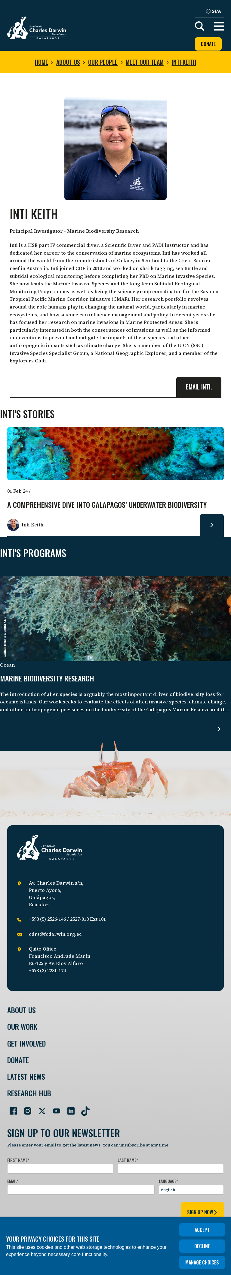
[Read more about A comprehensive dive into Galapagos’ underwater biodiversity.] (212, 525)
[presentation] (53, 1211)
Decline (202, 1246)
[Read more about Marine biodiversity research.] (219, 729)
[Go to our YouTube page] (54, 1108)
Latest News (26, 1076)
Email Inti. (199, 386)
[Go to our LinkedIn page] (68, 1108)
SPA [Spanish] (213, 11)
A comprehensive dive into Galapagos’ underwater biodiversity (107, 505)
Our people (103, 62)
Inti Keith (184, 62)
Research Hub (29, 1093)
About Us (21, 1010)
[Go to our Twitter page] (39, 1108)
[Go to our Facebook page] (10, 1108)
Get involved (26, 1043)
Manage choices (202, 1262)
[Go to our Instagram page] (25, 1108)
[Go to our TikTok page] (83, 1108)
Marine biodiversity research (47, 679)
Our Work (22, 1026)
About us (68, 62)
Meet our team (145, 62)
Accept (202, 1229)
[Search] (200, 26)
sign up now (202, 1212)
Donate (208, 44)
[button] (219, 26)
